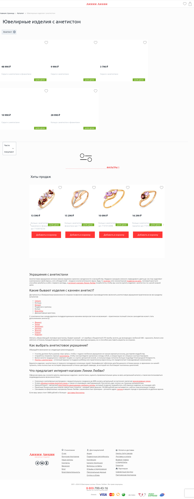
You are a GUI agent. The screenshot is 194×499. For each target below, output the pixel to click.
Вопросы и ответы (94, 466)
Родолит (38, 334)
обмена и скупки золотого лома (54, 383)
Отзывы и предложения (97, 469)
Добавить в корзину (46, 235)
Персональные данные (96, 472)
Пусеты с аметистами (43, 360)
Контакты (66, 463)
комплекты (64, 356)
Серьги (38, 301)
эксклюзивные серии (141, 381)
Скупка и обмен (93, 475)
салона (120, 389)
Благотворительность (71, 472)
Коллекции (91, 460)
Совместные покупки (124, 472)
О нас (64, 453)
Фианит (38, 322)
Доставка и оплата (123, 456)
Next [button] (163, 225)
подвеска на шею (134, 281)
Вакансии (66, 466)
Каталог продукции (95, 463)
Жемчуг (38, 330)
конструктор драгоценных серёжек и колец (76, 385)
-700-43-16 (97, 488)
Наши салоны (67, 460)
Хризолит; (39, 326)
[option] (46, 221)
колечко (106, 281)
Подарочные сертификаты (98, 456)
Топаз (37, 324)
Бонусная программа (70, 456)
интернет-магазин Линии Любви (82, 283)
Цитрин (38, 328)
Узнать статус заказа (124, 453)
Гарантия (119, 465)
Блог (64, 469)
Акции (89, 453)
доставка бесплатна (76, 392)
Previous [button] (30, 225)
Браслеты (39, 311)
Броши (38, 305)
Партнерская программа (126, 475)
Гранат (37, 332)
